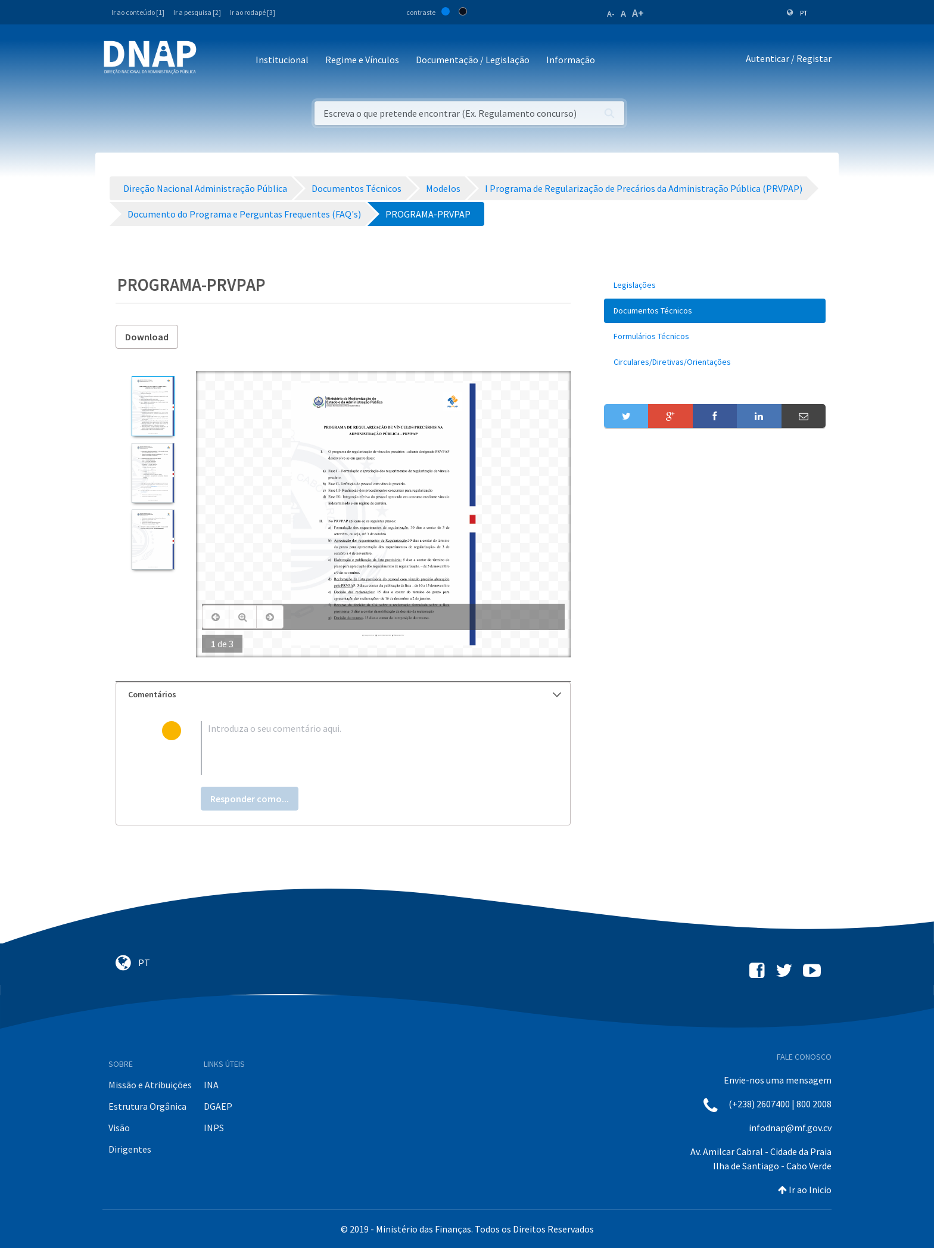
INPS (214, 1128)
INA (211, 1085)
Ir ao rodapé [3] (252, 12)
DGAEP (218, 1106)
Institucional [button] (282, 60)
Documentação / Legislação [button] (473, 60)
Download (147, 337)
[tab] (343, 694)
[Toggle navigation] (213, 60)
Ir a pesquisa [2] (197, 12)
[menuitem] (715, 285)
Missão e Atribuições (150, 1085)
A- (611, 13)
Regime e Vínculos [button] (362, 60)
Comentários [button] (344, 694)
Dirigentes (129, 1149)
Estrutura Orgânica (147, 1106)
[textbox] (362, 748)
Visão (119, 1128)
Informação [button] (570, 60)
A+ (638, 13)
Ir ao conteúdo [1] (137, 12)
